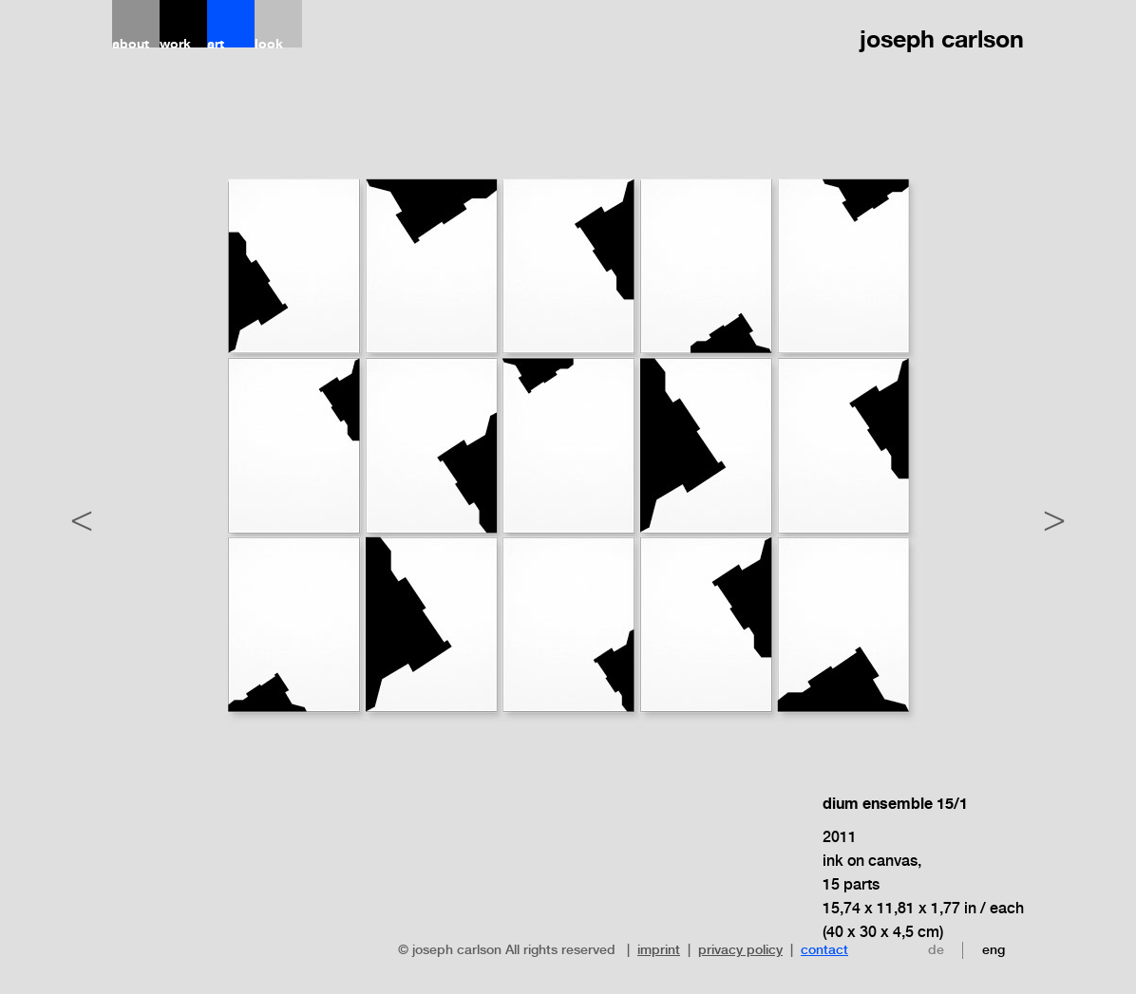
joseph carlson (942, 39)
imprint (658, 949)
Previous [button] (82, 516)
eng (993, 949)
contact (824, 949)
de (936, 949)
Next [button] (1054, 516)
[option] (568, 578)
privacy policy (740, 949)
